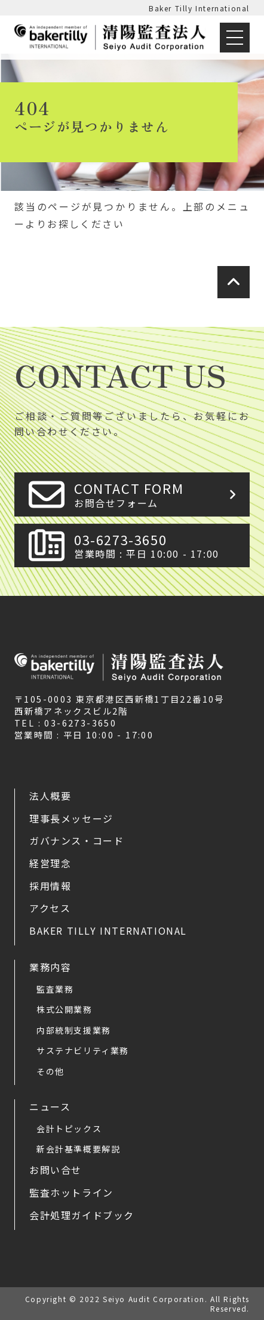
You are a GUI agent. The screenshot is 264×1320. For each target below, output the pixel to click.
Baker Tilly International (199, 8)
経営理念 (50, 863)
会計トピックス (69, 1128)
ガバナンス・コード (76, 840)
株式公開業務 (64, 1009)
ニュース (49, 1106)
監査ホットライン (71, 1192)
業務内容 (50, 967)
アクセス (49, 908)
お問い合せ (55, 1170)
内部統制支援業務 (73, 1030)
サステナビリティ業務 (82, 1050)
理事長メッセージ (71, 818)
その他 (50, 1071)
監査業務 (54, 989)
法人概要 (50, 796)
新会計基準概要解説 (78, 1149)
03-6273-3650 (158, 545)
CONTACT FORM (158, 494)
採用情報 (50, 886)
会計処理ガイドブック (81, 1215)
